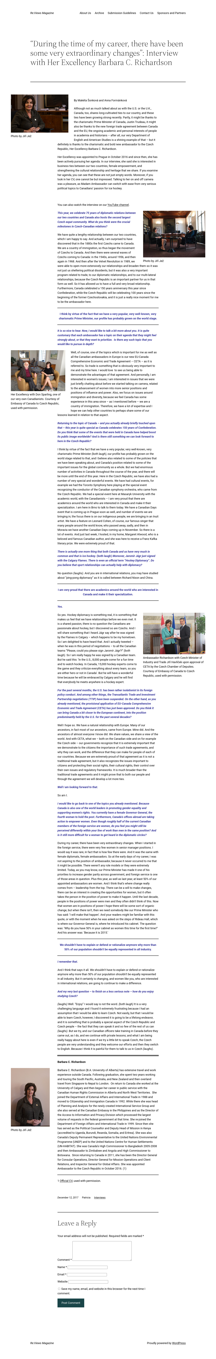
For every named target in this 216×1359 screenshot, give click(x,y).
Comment (64, 1263)
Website (62, 1285)
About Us (85, 13)
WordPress (179, 1346)
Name (62, 1270)
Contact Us (147, 13)
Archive (99, 13)
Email (61, 1278)
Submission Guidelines (122, 13)
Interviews (100, 1197)
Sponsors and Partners (171, 13)
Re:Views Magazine (42, 13)
